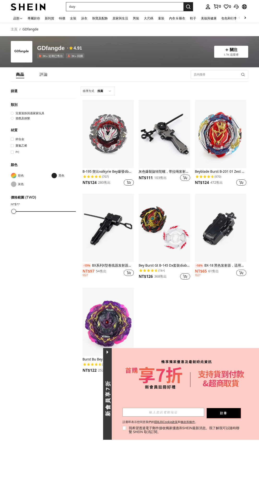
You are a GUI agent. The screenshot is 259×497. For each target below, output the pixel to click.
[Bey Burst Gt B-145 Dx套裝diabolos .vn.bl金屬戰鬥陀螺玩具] (164, 228)
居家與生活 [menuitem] (120, 18)
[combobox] (98, 91)
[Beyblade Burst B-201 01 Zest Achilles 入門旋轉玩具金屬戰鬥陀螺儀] (220, 134)
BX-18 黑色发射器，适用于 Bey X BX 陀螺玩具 (220, 265)
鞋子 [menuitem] (193, 18)
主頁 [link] (14, 29)
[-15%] (86, 265)
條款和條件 (188, 422)
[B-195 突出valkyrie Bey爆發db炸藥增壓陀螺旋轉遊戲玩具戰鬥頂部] (108, 134)
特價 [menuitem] (62, 18)
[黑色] (71, 175)
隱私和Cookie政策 (166, 422)
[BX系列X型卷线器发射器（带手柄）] (108, 228)
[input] (163, 412)
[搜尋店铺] (243, 74)
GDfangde (51, 48)
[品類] (18, 18)
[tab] (20, 74)
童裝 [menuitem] (161, 18)
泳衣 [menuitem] (84, 18)
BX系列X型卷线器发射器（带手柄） (108, 265)
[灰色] (31, 184)
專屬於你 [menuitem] (34, 18)
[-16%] (199, 265)
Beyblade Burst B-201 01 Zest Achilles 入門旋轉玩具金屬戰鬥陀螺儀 (220, 172)
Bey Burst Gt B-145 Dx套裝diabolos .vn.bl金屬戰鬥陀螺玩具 (164, 265)
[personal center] (208, 7)
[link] (217, 6)
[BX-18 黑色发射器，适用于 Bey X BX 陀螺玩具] (220, 228)
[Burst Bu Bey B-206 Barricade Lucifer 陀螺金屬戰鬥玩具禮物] (108, 322)
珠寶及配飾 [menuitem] (100, 18)
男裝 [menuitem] (136, 18)
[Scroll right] (245, 18)
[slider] (13, 211)
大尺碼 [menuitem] (148, 18)
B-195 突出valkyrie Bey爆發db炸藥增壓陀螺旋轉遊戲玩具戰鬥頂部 (108, 172)
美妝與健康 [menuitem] (209, 18)
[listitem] (51, 55)
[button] (124, 6)
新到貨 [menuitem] (49, 18)
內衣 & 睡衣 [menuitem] (177, 18)
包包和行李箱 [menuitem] (230, 18)
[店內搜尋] (219, 74)
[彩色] (31, 175)
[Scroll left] (239, 18)
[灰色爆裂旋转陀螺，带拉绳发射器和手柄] (164, 134)
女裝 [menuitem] (73, 18)
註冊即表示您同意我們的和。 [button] (160, 422)
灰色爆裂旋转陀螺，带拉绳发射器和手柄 (164, 172)
